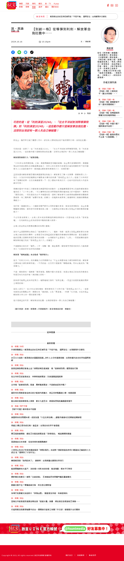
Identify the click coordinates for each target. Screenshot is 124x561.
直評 (40, 6)
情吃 (34, 3)
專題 (21, 3)
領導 (27, 6)
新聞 (21, 6)
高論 (34, 6)
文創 (27, 3)
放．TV (48, 3)
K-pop (56, 3)
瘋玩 (40, 3)
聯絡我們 (92, 555)
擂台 (47, 6)
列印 (89, 113)
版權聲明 (80, 555)
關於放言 (55, 6)
